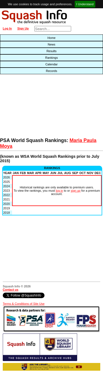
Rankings (51, 57)
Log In (7, 28)
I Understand (85, 4)
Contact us (10, 289)
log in (59, 190)
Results (51, 51)
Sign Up (23, 28)
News (51, 44)
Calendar (51, 64)
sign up (75, 190)
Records (51, 71)
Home (51, 37)
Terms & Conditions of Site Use (23, 303)
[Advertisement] (33, 107)
